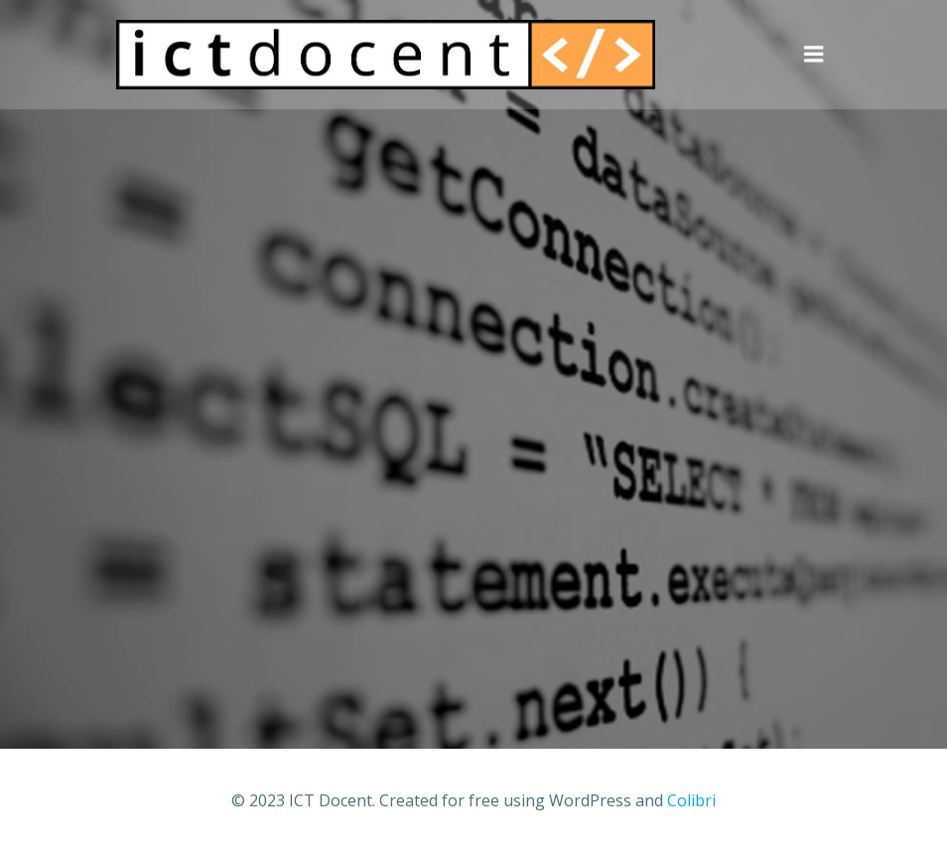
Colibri (691, 800)
